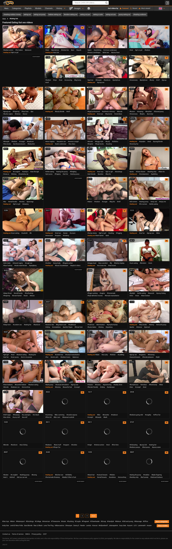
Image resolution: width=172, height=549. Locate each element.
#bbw (158, 233)
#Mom (12, 521)
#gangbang (33, 265)
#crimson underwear (110, 50)
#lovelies (74, 445)
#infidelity (68, 475)
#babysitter (31, 144)
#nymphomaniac (112, 325)
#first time (115, 445)
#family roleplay (119, 263)
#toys (55, 80)
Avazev (149, 525)
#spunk (78, 50)
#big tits (108, 174)
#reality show (117, 385)
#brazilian (148, 111)
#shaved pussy (159, 111)
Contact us (6, 534)
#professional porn (19, 144)
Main (4, 18)
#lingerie (90, 144)
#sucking (109, 144)
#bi (30, 233)
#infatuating (133, 445)
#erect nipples (50, 141)
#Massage (138, 521)
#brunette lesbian (20, 385)
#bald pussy (49, 385)
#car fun (142, 233)
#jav (32, 111)
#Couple (78, 521)
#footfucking (29, 293)
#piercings (30, 202)
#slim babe (6, 263)
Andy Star (5, 525)
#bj (111, 263)
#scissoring (68, 80)
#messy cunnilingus (94, 52)
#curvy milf (16, 417)
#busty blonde (59, 111)
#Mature (118, 521)
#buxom (132, 111)
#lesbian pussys (135, 447)
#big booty (77, 80)
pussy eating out (124, 14)
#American (46, 521)
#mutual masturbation (72, 355)
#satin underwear (60, 144)
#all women (133, 202)
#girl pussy (48, 174)
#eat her (65, 174)
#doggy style (99, 141)
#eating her (27, 325)
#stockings (118, 172)
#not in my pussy (26, 357)
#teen (47, 50)
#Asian (63, 521)
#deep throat (7, 293)
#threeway (151, 355)
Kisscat (94, 525)
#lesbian (147, 50)
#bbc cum (57, 417)
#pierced (147, 327)
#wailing (111, 233)
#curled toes (59, 355)
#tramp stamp (92, 233)
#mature (97, 202)
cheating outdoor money (12, 14)
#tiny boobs (7, 144)
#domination (100, 325)
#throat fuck (79, 327)
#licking (13, 174)
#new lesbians (8, 385)
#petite (132, 327)
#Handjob (110, 521)
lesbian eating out (54, 14)
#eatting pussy (24, 475)
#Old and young (127, 521)
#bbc (98, 415)
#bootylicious (134, 385)
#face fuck (24, 111)
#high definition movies (95, 296)
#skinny (151, 325)
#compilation (56, 327)
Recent (133, 8)
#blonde (119, 111)
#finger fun (56, 447)
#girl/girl (6, 355)
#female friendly (93, 387)
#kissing (57, 387)
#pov (72, 50)
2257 (45, 534)
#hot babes (19, 50)
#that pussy (146, 447)
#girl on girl (14, 52)
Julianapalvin (113, 525)
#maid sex (91, 325)
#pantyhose (55, 50)
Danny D (76, 525)
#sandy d (25, 172)
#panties (100, 174)
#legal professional (94, 111)
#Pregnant (85, 521)
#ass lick (56, 52)
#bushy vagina (8, 114)
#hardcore (107, 80)
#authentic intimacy (108, 111)
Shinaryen (68, 525)
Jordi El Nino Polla (16, 525)
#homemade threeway (52, 477)
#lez (4, 202)
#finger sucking (93, 293)
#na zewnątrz (26, 415)
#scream (72, 233)
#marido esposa (72, 415)
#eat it (5, 477)
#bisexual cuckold (68, 417)
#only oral (154, 202)
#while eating (49, 172)
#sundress (112, 477)
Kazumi (129, 525)
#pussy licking (161, 293)
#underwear (111, 387)
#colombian (118, 114)
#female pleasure (148, 357)
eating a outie (98, 14)
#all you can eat (22, 477)
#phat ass (106, 52)
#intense (17, 114)
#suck (26, 296)
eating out (27, 14)
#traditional (72, 325)
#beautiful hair (67, 387)
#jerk (107, 235)
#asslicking (97, 50)
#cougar (104, 202)
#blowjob (98, 80)
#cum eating (15, 233)
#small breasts (102, 477)
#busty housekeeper (61, 265)
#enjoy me (162, 202)
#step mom (7, 325)
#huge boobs (99, 144)
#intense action (99, 445)
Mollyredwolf (103, 525)
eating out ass (111, 14)
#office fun (156, 415)
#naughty (148, 415)
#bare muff (57, 445)
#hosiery (98, 385)
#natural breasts (135, 357)
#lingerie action (68, 263)
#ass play (105, 355)
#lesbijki (132, 293)
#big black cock (61, 325)
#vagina (102, 293)
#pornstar (150, 114)
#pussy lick (143, 445)
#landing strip (151, 172)
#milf (47, 82)
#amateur (143, 385)
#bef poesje (144, 477)
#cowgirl (22, 141)
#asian (65, 233)
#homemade (111, 293)
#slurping (140, 111)
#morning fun (134, 144)
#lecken (5, 475)
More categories (162, 522)
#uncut (25, 114)
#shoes (32, 296)
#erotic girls (54, 357)
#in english (16, 172)
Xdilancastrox (59, 525)
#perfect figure (67, 327)
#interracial (49, 235)
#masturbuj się (23, 174)
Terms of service (18, 534)
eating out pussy (39, 14)
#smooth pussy (161, 325)
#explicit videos (75, 265)
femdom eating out (70, 14)
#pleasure (28, 50)
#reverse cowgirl (73, 141)
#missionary (134, 80)
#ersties (21, 202)
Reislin (82, 525)
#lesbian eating (21, 355)
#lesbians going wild (136, 415)
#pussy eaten (156, 447)
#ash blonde (92, 174)
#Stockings (30, 521)
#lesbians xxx (15, 387)
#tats (131, 387)
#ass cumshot (103, 263)
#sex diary (71, 144)
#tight (158, 357)
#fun (46, 357)
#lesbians (48, 445)
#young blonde (158, 141)
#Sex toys (5, 521)
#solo (150, 263)
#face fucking (7, 265)
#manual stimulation (62, 385)
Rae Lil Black (38, 525)
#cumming (48, 415)
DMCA (27, 534)
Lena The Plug (49, 525)
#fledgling (73, 172)
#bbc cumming (59, 415)
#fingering (16, 111)
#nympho (142, 141)
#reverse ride (49, 325)
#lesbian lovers (65, 357)
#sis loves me (101, 265)
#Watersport (20, 521)
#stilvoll (12, 477)
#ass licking (23, 445)
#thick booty (153, 385)
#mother (48, 263)
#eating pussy (74, 174)
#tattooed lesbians (157, 477)
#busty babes (92, 327)
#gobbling (154, 174)
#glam (90, 50)
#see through (34, 172)
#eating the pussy (62, 172)
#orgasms (142, 355)
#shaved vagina (18, 263)
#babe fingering (156, 475)
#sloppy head (92, 263)
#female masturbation (112, 296)
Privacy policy (36, 534)
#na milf (24, 417)
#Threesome (55, 521)
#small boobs (12, 202)
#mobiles (146, 475)
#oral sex (100, 114)
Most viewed (144, 8)
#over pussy (15, 357)
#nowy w (6, 174)
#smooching (26, 387)
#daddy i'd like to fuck (69, 477)
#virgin (90, 445)
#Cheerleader (95, 521)
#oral (131, 50)
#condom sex (17, 325)
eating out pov (85, 14)
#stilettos (115, 141)
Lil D (135, 525)
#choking (66, 235)
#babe (97, 355)
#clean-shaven (140, 172)
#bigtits (142, 114)
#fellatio (112, 475)
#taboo (90, 202)
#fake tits (162, 172)
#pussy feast (115, 52)
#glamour (75, 357)
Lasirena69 (142, 525)
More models (163, 526)
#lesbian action (8, 50)
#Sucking (70, 521)
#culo (137, 296)
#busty (152, 80)
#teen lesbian (145, 296)
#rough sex (28, 263)
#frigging (57, 174)
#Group (103, 521)
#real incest (112, 265)
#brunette (106, 415)
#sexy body (56, 263)
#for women (143, 204)
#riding (47, 327)
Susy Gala (122, 525)
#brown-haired (16, 296)
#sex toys (100, 172)
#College (38, 521)
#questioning (107, 385)
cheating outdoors (139, 14)
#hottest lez (65, 50)
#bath (105, 417)
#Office (145, 521)
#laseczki (151, 293)
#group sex (100, 82)
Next (93, 516)
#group (164, 80)
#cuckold (24, 233)
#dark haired (99, 235)
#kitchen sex (59, 475)
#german (90, 80)
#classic (90, 385)
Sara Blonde (28, 525)
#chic (131, 296)
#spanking (109, 327)
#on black (36, 415)
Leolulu (88, 525)
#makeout (114, 415)
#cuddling (121, 355)
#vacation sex (61, 141)
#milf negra (7, 415)
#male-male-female (20, 265)
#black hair (91, 475)
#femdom (143, 263)
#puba (132, 172)
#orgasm (58, 235)
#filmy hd (48, 417)
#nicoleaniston (144, 174)
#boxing (34, 475)
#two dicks (6, 417)
